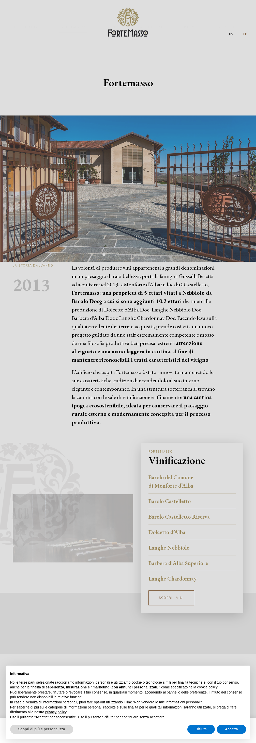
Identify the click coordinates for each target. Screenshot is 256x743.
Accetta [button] (231, 729)
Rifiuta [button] (201, 729)
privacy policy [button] (55, 712)
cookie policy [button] (207, 687)
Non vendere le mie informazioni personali (167, 702)
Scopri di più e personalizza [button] (41, 729)
